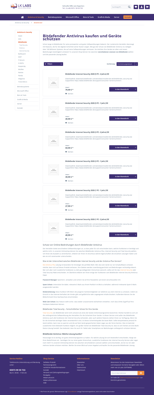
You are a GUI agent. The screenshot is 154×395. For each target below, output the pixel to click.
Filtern (48, 64)
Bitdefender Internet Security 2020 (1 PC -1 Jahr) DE (86, 190)
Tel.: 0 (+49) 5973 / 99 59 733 (72, 8)
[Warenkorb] (147, 7)
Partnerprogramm (49, 365)
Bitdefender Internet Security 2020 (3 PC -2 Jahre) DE (87, 132)
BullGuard (22, 54)
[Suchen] (129, 7)
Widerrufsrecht (48, 378)
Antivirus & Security (24, 32)
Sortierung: (111, 64)
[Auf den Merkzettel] (69, 93)
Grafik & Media (22, 99)
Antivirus (22, 48)
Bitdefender (22, 42)
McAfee (21, 69)
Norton (20, 72)
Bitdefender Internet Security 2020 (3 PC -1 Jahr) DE (86, 161)
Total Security (23, 45)
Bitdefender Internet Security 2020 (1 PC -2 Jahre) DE (87, 219)
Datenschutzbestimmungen (130, 377)
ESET (20, 57)
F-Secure (21, 60)
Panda (20, 76)
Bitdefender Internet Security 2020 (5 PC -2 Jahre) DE (87, 74)
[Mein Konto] (141, 7)
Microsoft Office (23, 91)
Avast (20, 36)
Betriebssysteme (23, 87)
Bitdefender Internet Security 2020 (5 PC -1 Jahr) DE (86, 103)
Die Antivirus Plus (49, 265)
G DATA (21, 63)
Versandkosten (72, 391)
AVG (19, 39)
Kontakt (20, 108)
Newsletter (81, 362)
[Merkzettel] (136, 7)
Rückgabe (46, 375)
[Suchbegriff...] (121, 7)
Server (19, 104)
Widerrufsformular (50, 380)
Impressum (81, 370)
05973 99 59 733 (17, 370)
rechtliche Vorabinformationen (54, 367)
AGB (44, 383)
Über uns (80, 365)
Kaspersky (22, 66)
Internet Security (24, 51)
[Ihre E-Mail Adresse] (124, 373)
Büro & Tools (21, 95)
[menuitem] (121, 7)
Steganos (21, 79)
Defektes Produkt (49, 362)
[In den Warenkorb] (123, 89)
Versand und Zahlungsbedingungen (56, 372)
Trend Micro (22, 82)
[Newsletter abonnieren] (141, 373)
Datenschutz (81, 367)
